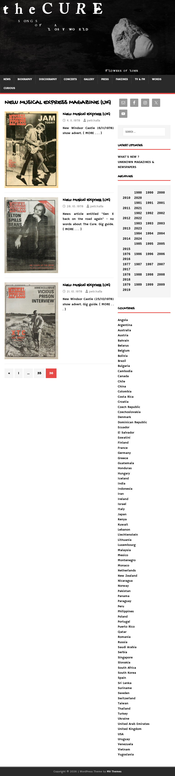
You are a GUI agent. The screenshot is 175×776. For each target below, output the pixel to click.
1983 (138, 223)
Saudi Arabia (127, 647)
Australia (124, 330)
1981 (138, 203)
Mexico (123, 555)
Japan (122, 514)
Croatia (123, 402)
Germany (124, 453)
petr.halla (93, 121)
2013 (126, 228)
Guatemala (126, 463)
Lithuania (124, 540)
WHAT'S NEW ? (128, 157)
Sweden (123, 693)
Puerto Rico (126, 627)
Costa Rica (126, 397)
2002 (161, 213)
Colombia (124, 391)
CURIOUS (9, 88)
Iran (121, 494)
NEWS (6, 79)
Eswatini (124, 438)
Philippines (126, 611)
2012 (126, 218)
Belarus (123, 346)
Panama (123, 596)
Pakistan (124, 591)
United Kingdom (130, 729)
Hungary (124, 473)
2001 (161, 203)
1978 (126, 274)
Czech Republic (129, 407)
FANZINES (122, 79)
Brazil (122, 361)
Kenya (122, 519)
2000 (161, 193)
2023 (138, 228)
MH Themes (114, 771)
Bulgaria (124, 366)
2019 (126, 290)
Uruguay (124, 739)
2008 (161, 274)
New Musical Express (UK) (86, 114)
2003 (161, 223)
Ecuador (123, 427)
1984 (138, 233)
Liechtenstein (128, 535)
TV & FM (140, 79)
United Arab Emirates (133, 724)
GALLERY (89, 79)
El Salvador (126, 433)
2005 (161, 244)
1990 (149, 193)
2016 (126, 259)
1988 (138, 274)
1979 (126, 285)
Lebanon (124, 530)
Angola (123, 320)
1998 (149, 274)
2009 (161, 285)
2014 (126, 239)
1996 (149, 254)
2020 (138, 198)
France (123, 448)
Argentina (125, 325)
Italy (121, 509)
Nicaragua (125, 581)
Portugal (124, 622)
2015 (126, 249)
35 (39, 373)
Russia (122, 642)
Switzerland (126, 698)
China (122, 386)
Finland (123, 443)
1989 (138, 285)
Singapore (125, 657)
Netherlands (127, 570)
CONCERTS (70, 79)
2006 (161, 254)
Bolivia (123, 356)
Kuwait (123, 525)
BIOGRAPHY (25, 79)
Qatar (122, 632)
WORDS (156, 79)
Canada (123, 376)
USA (121, 734)
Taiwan (123, 703)
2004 (161, 233)
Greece (123, 458)
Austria (123, 335)
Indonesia (125, 489)
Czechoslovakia (129, 412)
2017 (126, 269)
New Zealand (127, 576)
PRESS (105, 79)
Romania (124, 637)
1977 (126, 264)
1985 (138, 244)
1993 (149, 223)
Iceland (123, 478)
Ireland (123, 499)
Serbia (122, 652)
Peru (121, 606)
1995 (149, 244)
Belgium (124, 351)
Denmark (124, 417)
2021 (138, 208)
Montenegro (127, 560)
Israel (122, 504)
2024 (138, 239)
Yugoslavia (126, 754)
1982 (138, 213)
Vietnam (124, 749)
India (121, 483)
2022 (138, 218)
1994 (149, 233)
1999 (149, 285)
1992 (149, 213)
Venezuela (125, 744)
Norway (123, 586)
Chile (121, 381)
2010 (126, 198)
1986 (138, 254)
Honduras (125, 468)
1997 (149, 264)
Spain (122, 678)
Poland (123, 617)
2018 (126, 279)
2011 (126, 208)
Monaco (123, 565)
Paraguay (124, 601)
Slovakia (124, 662)
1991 (149, 203)
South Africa (127, 668)
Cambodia (125, 371)
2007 (161, 264)
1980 (138, 193)
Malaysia (124, 550)
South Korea (127, 673)
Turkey (123, 714)
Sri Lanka (124, 683)
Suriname (125, 688)
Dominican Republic (132, 422)
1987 (138, 264)
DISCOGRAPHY (48, 79)
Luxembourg (127, 545)
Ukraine (123, 719)
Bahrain (123, 341)
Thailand (124, 709)
